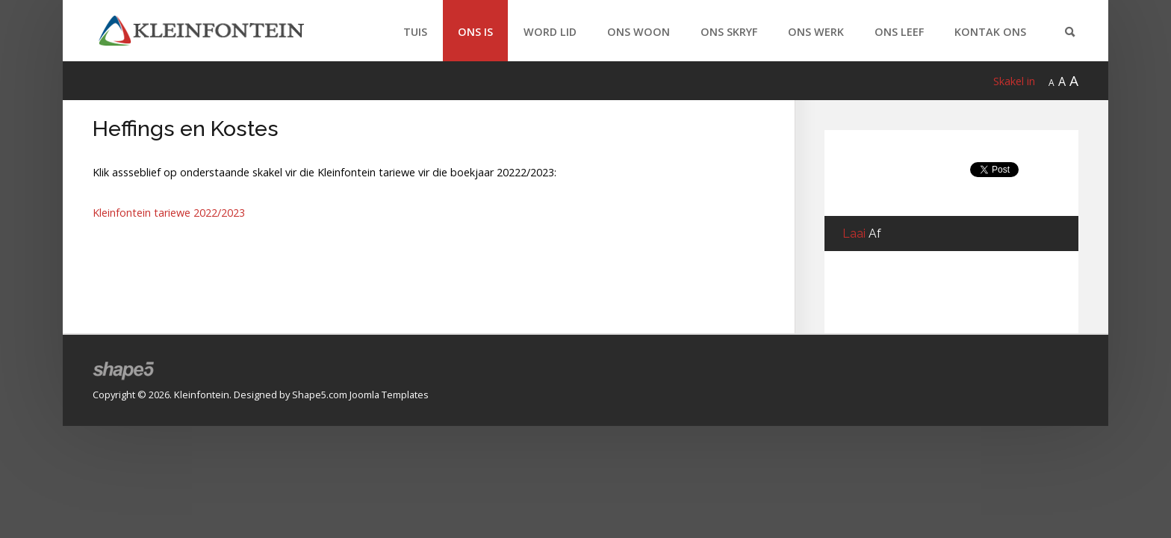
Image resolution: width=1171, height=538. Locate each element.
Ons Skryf (729, 32)
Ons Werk (816, 32)
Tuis (415, 32)
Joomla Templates (389, 394)
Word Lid (550, 32)
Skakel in (1014, 81)
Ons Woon (638, 32)
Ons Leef (899, 32)
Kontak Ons (990, 32)
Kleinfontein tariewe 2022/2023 (169, 212)
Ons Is (475, 32)
